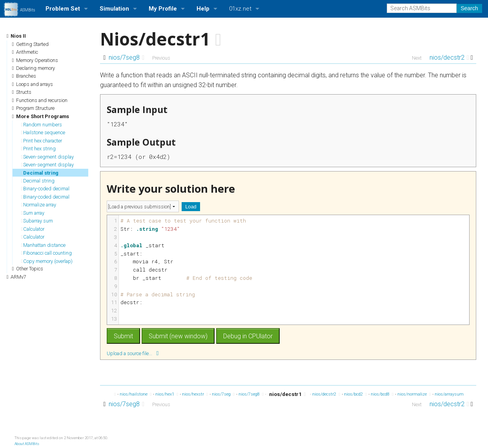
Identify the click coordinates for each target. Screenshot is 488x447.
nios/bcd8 (382, 394)
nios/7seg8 (126, 57)
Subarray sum (37, 221)
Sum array (33, 213)
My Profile (163, 8)
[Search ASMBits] (422, 8)
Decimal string (40, 173)
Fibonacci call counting (46, 253)
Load (190, 207)
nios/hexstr (195, 394)
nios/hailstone (135, 394)
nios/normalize (414, 394)
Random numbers (41, 125)
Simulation (114, 8)
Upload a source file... (132, 353)
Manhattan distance (43, 245)
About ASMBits (27, 444)
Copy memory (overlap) (47, 261)
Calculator (33, 229)
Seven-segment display (47, 157)
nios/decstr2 (449, 57)
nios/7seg (223, 394)
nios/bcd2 (355, 394)
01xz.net (240, 8)
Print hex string (38, 148)
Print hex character (41, 141)
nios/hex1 (166, 394)
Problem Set (63, 8)
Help (203, 8)
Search (469, 8)
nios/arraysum (451, 394)
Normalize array (38, 205)
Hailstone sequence (43, 132)
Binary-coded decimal (45, 189)
